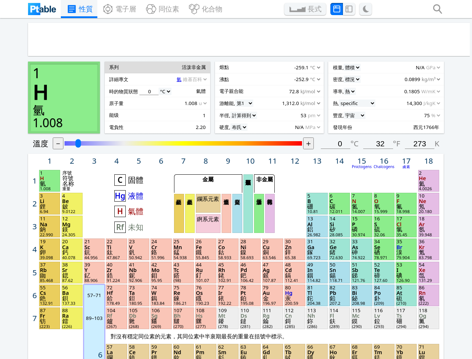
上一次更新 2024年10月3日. (299, 349)
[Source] (80, 148)
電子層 (113, 10)
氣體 (194, 129)
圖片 (269, 322)
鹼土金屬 (242, 131)
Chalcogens (413, 90)
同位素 (161, 10)
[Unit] (59, 159)
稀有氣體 (313, 131)
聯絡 (344, 331)
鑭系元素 (257, 118)
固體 (194, 101)
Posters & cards (208, 312)
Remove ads (202, 331)
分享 (344, 321)
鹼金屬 (232, 131)
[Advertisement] (227, 42)
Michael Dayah (246, 349)
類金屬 (293, 122)
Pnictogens (393, 90)
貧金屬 (283, 131)
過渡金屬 (274, 131)
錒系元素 (257, 136)
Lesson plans (204, 322)
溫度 (111, 68)
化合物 (209, 10)
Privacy (120, 331)
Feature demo (131, 312)
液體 (194, 115)
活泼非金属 (303, 131)
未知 (194, 143)
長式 (322, 10)
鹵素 (433, 90)
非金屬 (308, 101)
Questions (125, 322)
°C (386, 68)
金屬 (258, 101)
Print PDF (277, 312)
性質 (69, 10)
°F (423, 68)
